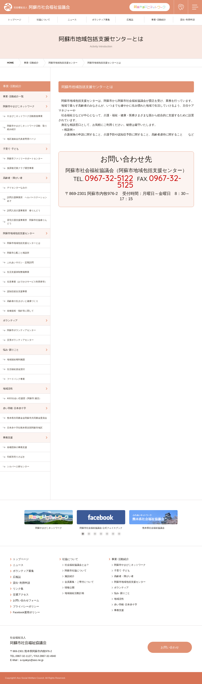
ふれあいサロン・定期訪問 (20, 262)
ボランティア (10, 320)
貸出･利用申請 (21, 582)
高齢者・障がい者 (12, 178)
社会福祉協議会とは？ (77, 564)
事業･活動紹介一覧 (13, 96)
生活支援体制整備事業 (18, 272)
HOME (10, 62)
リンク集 (18, 588)
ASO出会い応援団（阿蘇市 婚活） (24, 398)
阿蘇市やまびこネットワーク (18, 106)
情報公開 (69, 587)
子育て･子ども (11, 148)
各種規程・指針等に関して (20, 311)
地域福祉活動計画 (74, 593)
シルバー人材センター (18, 466)
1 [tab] (82, 533)
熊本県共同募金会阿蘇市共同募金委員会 (27, 418)
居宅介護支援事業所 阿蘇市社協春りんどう (27, 222)
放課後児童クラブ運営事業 (20, 168)
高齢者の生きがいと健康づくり (22, 301)
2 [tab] (89, 533)
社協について (70, 559)
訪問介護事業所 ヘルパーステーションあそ (27, 199)
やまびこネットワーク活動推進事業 (25, 116)
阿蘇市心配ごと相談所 (18, 253)
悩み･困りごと (11, 349)
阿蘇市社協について (75, 570)
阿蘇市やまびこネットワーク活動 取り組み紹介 (27, 127)
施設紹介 (69, 576)
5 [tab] (107, 533)
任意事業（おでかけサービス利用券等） (27, 281)
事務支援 (8, 437)
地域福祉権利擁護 (16, 359)
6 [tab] (113, 533)
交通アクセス (21, 594)
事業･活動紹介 (31, 62)
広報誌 (17, 576)
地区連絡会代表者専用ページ (21, 139)
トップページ (21, 559)
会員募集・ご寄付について (79, 581)
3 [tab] (95, 533)
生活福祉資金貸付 (16, 369)
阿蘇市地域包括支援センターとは (23, 243)
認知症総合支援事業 (17, 291)
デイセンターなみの (17, 187)
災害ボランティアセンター (20, 340)
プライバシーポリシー (26, 606)
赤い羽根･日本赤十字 (14, 408)
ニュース (18, 565)
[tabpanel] (48, 520)
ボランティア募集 (23, 570)
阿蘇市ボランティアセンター (21, 330)
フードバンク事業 (16, 379)
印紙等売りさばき (16, 457)
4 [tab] (101, 533)
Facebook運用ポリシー (26, 612)
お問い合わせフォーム (26, 600)
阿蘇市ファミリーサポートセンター (25, 158)
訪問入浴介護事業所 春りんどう (23, 210)
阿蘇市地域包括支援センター (63, 62)
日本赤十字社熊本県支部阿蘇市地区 (25, 427)
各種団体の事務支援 (17, 447)
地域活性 (8, 388)
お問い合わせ (170, 647)
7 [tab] (119, 533)
